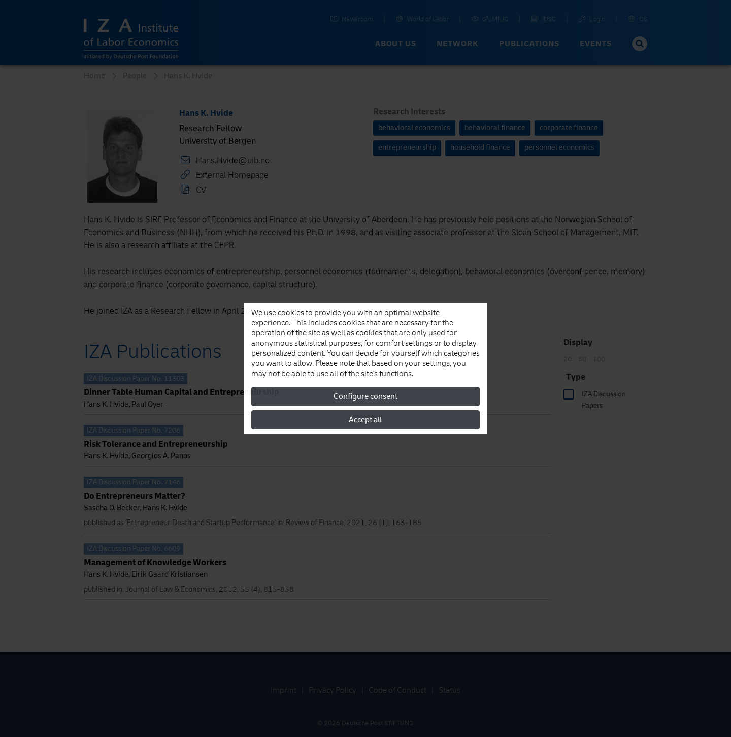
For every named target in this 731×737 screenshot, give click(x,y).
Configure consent (365, 396)
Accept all (365, 420)
